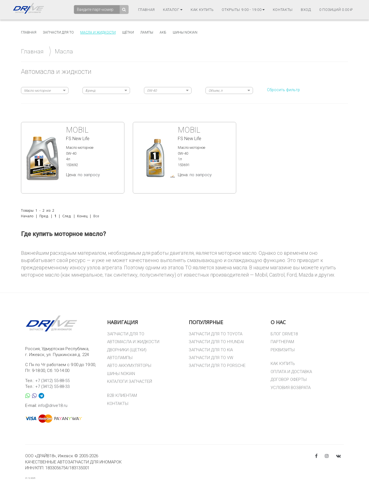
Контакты (283, 10)
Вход (306, 10)
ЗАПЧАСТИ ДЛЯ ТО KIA (211, 349)
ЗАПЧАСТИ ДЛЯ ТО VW (211, 357)
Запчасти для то (58, 32)
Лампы (146, 32)
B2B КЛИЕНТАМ (122, 395)
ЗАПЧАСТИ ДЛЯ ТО (125, 333)
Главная (146, 10)
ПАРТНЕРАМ (282, 341)
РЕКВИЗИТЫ (283, 349)
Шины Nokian (185, 32)
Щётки (128, 32)
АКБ (163, 32)
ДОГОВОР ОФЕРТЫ (289, 379)
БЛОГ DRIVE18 (284, 333)
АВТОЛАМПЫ (120, 357)
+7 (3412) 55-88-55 (52, 380)
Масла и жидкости (98, 32)
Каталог (173, 10)
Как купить (202, 10)
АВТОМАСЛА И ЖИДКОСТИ (133, 341)
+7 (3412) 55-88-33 (52, 386)
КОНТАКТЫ (117, 403)
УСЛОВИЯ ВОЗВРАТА (291, 387)
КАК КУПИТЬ (283, 363)
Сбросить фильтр (283, 90)
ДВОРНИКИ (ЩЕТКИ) (126, 349)
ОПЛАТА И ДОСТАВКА (291, 371)
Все (96, 216)
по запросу (89, 174)
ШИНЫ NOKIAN (121, 373)
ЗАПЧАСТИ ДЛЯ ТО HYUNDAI (216, 341)
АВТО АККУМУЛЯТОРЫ (129, 365)
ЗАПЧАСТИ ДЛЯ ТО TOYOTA (215, 333)
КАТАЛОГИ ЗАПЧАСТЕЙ (129, 381)
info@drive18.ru (52, 405)
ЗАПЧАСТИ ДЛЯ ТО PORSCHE (217, 365)
